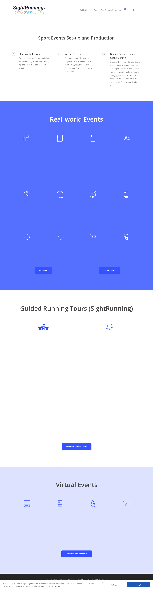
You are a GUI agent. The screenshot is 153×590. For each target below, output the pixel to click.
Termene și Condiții (75, 579)
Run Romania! (107, 10)
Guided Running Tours (89, 10)
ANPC (96, 579)
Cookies (88, 579)
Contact (118, 10)
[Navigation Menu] (139, 10)
